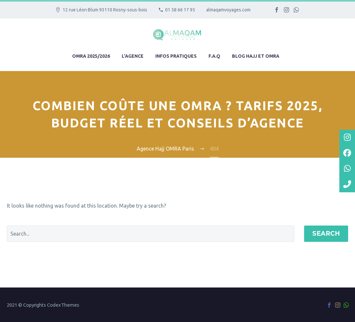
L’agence (133, 56)
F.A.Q (214, 56)
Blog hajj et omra (255, 56)
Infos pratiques (176, 56)
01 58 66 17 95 (180, 9)
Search (326, 233)
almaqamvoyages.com (228, 9)
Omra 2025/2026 (91, 56)
